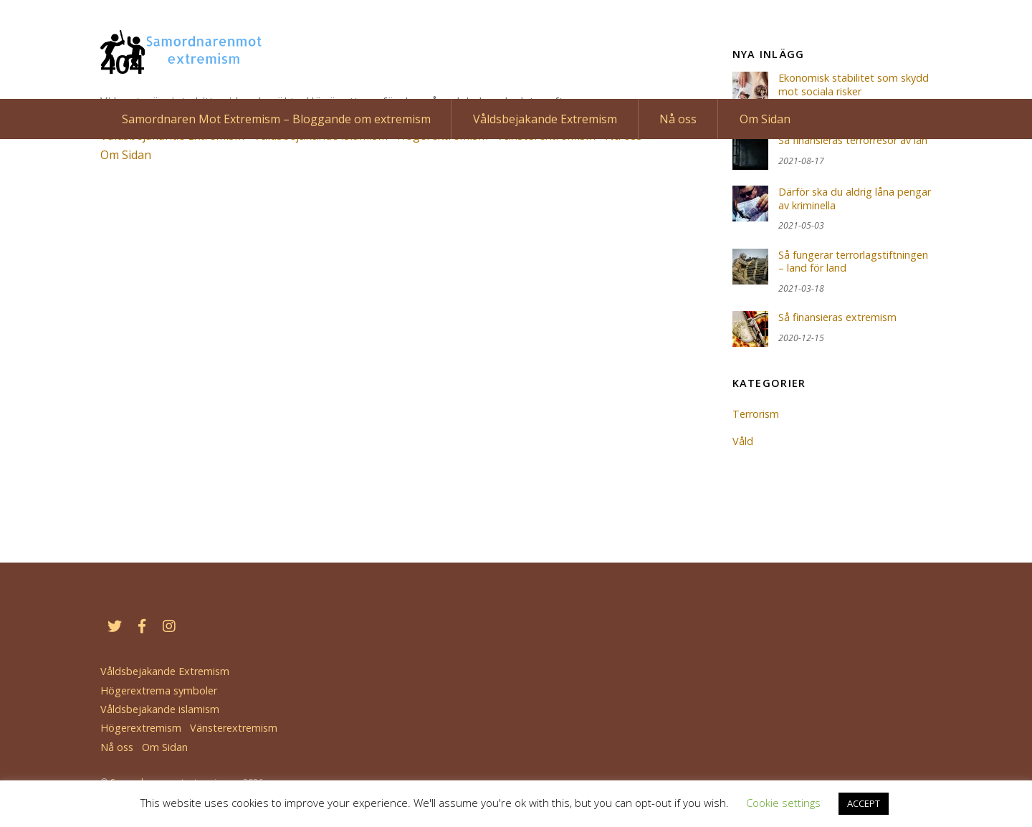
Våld (742, 441)
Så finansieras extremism (837, 317)
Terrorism (755, 414)
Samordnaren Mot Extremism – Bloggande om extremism (276, 119)
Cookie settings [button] (783, 802)
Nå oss (678, 119)
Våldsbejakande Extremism (545, 119)
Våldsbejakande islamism (159, 709)
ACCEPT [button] (863, 803)
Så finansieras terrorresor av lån (852, 140)
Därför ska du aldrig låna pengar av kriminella (854, 199)
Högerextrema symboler (158, 690)
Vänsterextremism (233, 728)
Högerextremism (140, 728)
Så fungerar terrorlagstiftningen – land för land (853, 262)
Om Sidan (765, 119)
